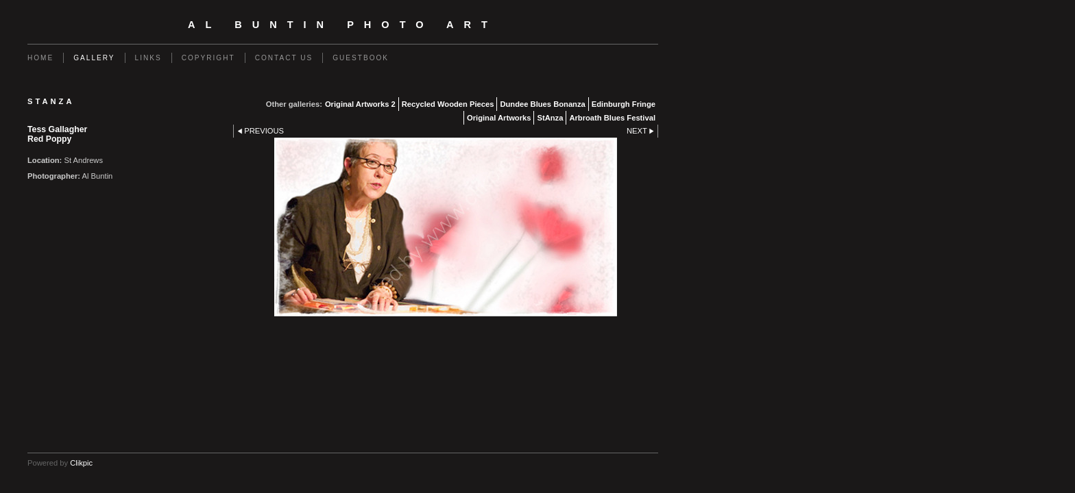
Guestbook (361, 58)
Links (148, 58)
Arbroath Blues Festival (612, 118)
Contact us (284, 58)
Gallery (93, 58)
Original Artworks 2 (360, 104)
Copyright (208, 58)
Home (40, 58)
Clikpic (81, 463)
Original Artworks (499, 118)
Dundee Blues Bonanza (542, 104)
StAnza (550, 118)
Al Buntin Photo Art (343, 24)
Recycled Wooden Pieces (448, 104)
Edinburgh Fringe (623, 104)
